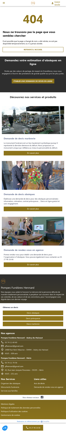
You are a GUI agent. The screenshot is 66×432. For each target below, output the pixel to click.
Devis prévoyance (33, 318)
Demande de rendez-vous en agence (48, 387)
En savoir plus (33, 153)
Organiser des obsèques (10, 383)
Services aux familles (9, 390)
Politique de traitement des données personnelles (20, 407)
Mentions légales (7, 404)
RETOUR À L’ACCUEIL (33, 49)
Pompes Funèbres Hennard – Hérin (16, 358)
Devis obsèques (33, 313)
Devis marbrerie (33, 324)
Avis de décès (39, 383)
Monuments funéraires (10, 387)
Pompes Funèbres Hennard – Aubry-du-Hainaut (22, 337)
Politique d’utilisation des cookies (14, 411)
